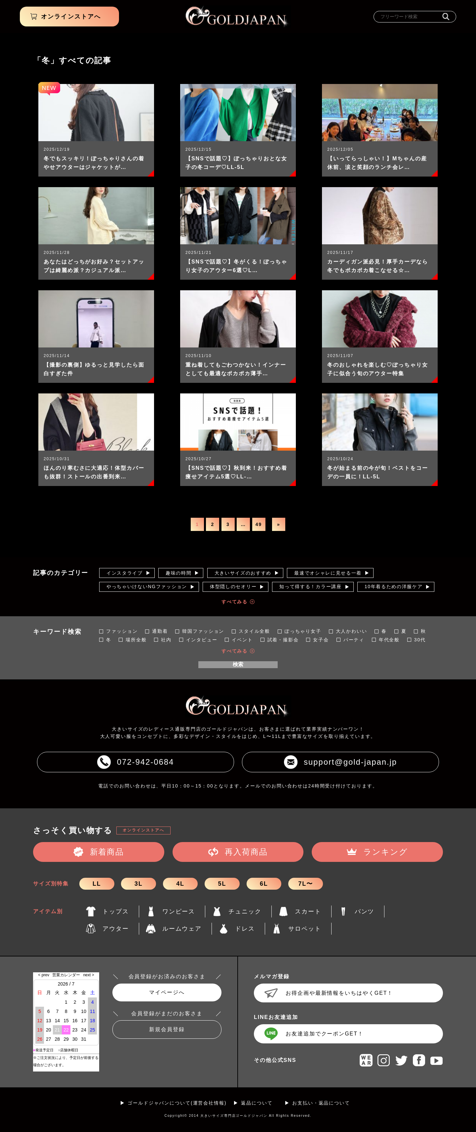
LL (97, 883)
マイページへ (167, 992)
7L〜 (305, 883)
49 (259, 524)
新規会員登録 (167, 1029)
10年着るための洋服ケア (394, 586)
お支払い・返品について (321, 1103)
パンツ (365, 911)
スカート (308, 911)
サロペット (304, 928)
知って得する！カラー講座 (310, 586)
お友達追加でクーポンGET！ (325, 1033)
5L (222, 883)
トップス (115, 911)
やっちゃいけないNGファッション (146, 586)
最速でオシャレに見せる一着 (328, 573)
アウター (115, 928)
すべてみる (234, 601)
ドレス (245, 928)
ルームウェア (182, 928)
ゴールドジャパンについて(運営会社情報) (177, 1103)
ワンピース (178, 911)
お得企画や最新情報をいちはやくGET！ (339, 993)
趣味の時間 (178, 573)
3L (139, 883)
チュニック (244, 911)
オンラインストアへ (143, 830)
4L (180, 883)
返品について (257, 1103)
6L (264, 883)
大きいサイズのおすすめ (243, 573)
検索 (238, 664)
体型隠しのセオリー (233, 586)
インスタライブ (124, 573)
